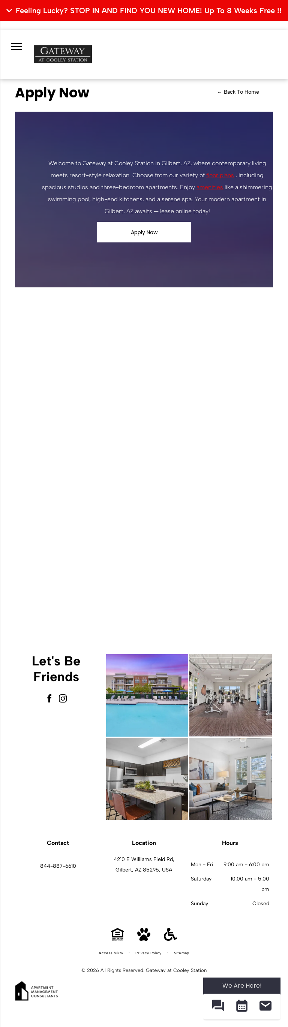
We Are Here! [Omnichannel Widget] (242, 985)
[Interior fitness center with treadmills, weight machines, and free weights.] (230, 695)
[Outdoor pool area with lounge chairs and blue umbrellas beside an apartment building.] (147, 695)
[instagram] (63, 700)
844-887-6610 (58, 866)
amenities (209, 187)
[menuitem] (111, 953)
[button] (218, 1006)
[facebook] (50, 700)
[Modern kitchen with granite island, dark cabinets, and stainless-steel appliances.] (147, 779)
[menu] (16, 46)
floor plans (220, 175)
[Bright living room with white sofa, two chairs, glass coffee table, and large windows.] (230, 779)
